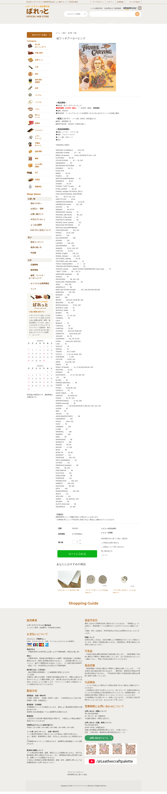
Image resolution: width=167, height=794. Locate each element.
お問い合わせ (127, 24)
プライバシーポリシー (75, 772)
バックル (38, 102)
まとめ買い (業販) (39, 165)
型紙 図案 (38, 151)
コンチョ (38, 95)
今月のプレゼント (38, 219)
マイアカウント (98, 2)
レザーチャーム (38, 137)
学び (29, 238)
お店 (29, 260)
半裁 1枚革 (39, 53)
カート (132, 2)
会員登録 (120, 2)
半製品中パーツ (38, 144)
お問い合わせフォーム (99, 738)
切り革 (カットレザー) (40, 46)
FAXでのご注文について (41, 230)
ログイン (110, 2)
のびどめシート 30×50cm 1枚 (68, 590)
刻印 (36, 74)
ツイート (104, 555)
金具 (36, 88)
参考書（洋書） (73, 33)
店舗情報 (92, 24)
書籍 (64, 33)
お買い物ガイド (75, 24)
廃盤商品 (38, 187)
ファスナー (39, 130)
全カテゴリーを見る (39, 35)
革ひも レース (37, 116)
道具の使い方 (36, 247)
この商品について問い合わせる (112, 547)
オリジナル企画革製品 (40, 283)
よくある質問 (36, 225)
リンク (33, 289)
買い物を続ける (106, 551)
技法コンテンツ (37, 242)
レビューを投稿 (106, 533)
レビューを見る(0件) (108, 528)
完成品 (37, 179)
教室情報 (110, 24)
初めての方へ (58, 24)
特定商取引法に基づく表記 (77, 774)
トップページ (40, 24)
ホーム (58, 33)
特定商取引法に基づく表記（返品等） (115, 538)
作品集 (33, 253)
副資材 (37, 123)
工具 (36, 67)
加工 (36, 172)
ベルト (37, 109)
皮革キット (39, 60)
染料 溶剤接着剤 (38, 81)
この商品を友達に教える (110, 543)
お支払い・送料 (37, 209)
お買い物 (31, 199)
